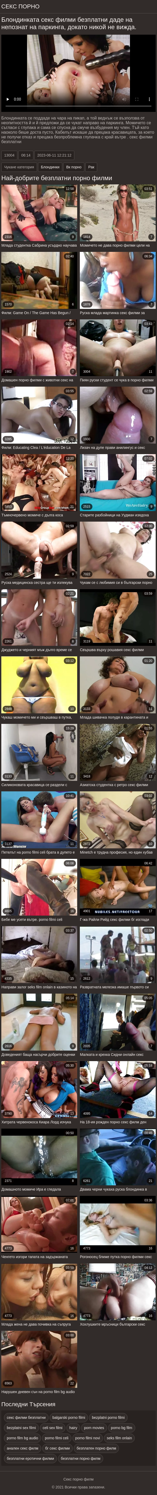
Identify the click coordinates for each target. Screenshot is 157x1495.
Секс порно (20, 6)
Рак (91, 167)
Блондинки (50, 167)
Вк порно (73, 167)
